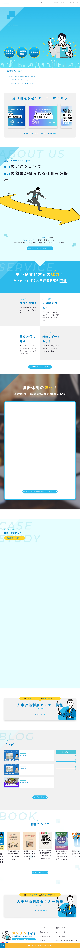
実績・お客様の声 (46, 923)
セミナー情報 (61, 915)
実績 (78, 3)
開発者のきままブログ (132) (64, 760)
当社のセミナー (47, 3)
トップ (42, 906)
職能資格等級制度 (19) (64, 755)
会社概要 (30, 941)
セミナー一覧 (38, 3)
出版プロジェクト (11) (64, 733)
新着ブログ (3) (61, 767)
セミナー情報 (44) (63, 724)
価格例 (42, 919)
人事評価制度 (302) (63, 746)
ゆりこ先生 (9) (61, 729)
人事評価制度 (56, 3)
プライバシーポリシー (44, 941)
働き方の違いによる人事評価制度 (32, 758)
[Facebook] (9, 922)
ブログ (58, 927)
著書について (61, 906)
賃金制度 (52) (61, 751)
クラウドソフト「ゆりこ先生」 (67, 923)
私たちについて (46, 910)
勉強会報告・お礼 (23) (64, 738)
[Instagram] (3, 922)
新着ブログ (27, 721)
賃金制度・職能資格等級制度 (68, 3)
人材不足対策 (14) (62, 742)
